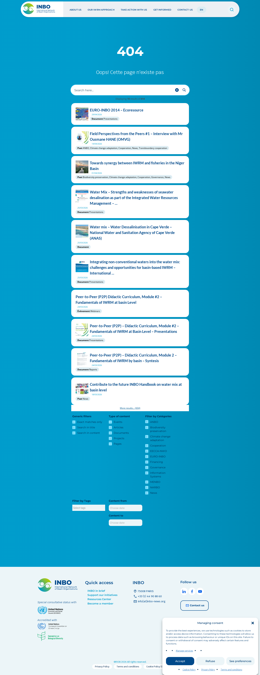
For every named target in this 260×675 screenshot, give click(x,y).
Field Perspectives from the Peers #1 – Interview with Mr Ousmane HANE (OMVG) (130, 136)
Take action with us (134, 8)
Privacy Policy (208, 669)
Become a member (100, 603)
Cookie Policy (189, 669)
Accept (180, 661)
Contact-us (185, 8)
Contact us (194, 605)
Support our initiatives (102, 595)
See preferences (240, 661)
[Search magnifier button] (184, 90)
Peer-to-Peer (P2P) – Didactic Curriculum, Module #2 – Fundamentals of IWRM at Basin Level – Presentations (130, 328)
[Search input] (123, 90)
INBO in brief (96, 590)
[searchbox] (88, 508)
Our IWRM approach (100, 8)
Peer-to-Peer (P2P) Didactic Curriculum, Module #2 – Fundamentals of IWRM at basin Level (130, 299)
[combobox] (88, 508)
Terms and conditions (231, 669)
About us (75, 8)
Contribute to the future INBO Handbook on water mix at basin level (130, 387)
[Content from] (125, 508)
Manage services (184, 650)
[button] (253, 623)
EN (201, 8)
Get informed (162, 8)
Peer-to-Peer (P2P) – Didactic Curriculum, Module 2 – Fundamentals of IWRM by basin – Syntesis (130, 358)
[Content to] (125, 522)
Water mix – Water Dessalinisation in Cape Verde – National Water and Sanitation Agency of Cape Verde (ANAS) (130, 232)
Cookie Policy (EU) (155, 666)
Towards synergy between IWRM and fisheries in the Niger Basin (130, 165)
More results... (130, 408)
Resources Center (99, 599)
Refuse (210, 661)
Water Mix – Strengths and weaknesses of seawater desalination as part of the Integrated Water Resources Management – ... (130, 197)
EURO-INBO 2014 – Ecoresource (130, 110)
